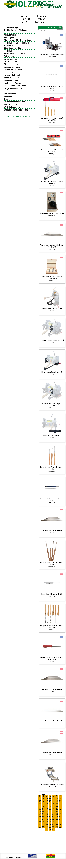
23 (43, 803)
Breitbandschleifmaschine (14, 53)
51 (43, 814)
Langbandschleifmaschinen (15, 85)
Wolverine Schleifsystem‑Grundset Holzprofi (52, 183)
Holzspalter (8, 45)
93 (50, 829)
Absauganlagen (10, 35)
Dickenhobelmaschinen (13, 64)
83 (57, 824)
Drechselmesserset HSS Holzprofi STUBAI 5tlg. (52, 119)
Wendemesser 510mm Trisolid (52, 531)
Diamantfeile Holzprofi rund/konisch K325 (51, 500)
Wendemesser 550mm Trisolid (52, 721)
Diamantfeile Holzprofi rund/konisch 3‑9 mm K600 (51, 658)
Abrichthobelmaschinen (13, 48)
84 (60, 824)
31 (47, 806)
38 (47, 809)
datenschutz (19, 857)
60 (50, 816)
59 (47, 816)
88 (50, 827)
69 (57, 819)
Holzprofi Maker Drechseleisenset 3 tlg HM (51, 468)
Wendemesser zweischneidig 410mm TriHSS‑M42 (52, 246)
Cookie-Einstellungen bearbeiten (17, 116)
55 (57, 814)
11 (50, 798)
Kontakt (25, 19)
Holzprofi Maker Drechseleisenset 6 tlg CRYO (51, 627)
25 (50, 803)
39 (50, 809)
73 (47, 821)
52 (47, 814)
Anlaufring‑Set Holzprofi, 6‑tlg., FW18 (52, 213)
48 (57, 811)
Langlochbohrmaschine (13, 88)
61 (53, 816)
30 (43, 806)
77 (60, 821)
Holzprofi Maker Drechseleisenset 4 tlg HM (51, 563)
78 (40, 824)
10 (47, 798)
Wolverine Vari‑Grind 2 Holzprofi (52, 309)
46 (50, 811)
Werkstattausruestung (13, 107)
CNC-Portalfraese (11, 61)
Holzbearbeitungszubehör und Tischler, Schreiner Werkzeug (16, 28)
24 (47, 803)
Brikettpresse (9, 56)
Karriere (39, 21)
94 (53, 829)
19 (53, 801)
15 (40, 801)
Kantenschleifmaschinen (13, 75)
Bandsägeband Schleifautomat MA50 (52, 55)
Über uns (41, 16)
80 (47, 824)
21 (60, 801)
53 (50, 814)
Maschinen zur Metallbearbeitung (17, 40)
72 (43, 821)
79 (43, 824)
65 (43, 819)
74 (50, 821)
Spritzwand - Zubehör (12, 83)
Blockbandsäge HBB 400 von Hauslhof (52, 784)
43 (40, 811)
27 (57, 803)
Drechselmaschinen (12, 67)
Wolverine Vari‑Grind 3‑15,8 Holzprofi (52, 340)
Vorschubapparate (11, 104)
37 (43, 809)
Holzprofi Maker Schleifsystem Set (52, 372)
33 (53, 806)
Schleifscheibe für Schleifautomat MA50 (52, 87)
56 (60, 814)
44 (43, 811)
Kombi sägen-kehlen (12, 77)
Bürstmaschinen (10, 59)
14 (60, 798)
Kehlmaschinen (10, 93)
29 (40, 806)
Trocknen (7, 99)
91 (60, 827)
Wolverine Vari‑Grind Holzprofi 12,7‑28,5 (51, 405)
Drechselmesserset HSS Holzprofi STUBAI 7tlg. (52, 151)
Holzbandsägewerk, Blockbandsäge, (18, 43)
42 (60, 809)
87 (47, 827)
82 (53, 824)
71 (40, 821)
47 (53, 811)
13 (57, 798)
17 (47, 801)
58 (43, 816)
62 (57, 816)
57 (40, 816)
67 (50, 819)
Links (24, 21)
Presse (41, 19)
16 (43, 801)
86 (43, 827)
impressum (9, 857)
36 (40, 809)
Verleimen (8, 96)
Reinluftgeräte (9, 37)
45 (47, 811)
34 (57, 806)
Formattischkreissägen (13, 69)
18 (50, 801)
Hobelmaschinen (10, 72)
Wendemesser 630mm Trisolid (52, 753)
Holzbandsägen (10, 51)
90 (57, 827)
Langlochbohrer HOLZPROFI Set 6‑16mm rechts (51, 278)
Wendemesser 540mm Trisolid (52, 689)
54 (53, 814)
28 (60, 803)
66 (47, 819)
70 (60, 819)
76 (57, 821)
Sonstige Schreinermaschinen (16, 110)
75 (53, 821)
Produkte (25, 16)
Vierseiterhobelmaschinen (14, 102)
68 (53, 819)
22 (40, 803)
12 (53, 798)
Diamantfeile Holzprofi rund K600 (51, 594)
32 (50, 806)
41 (57, 809)
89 (53, 827)
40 (53, 809)
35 (60, 806)
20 (57, 801)
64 (40, 819)
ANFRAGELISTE (52, 28)
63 (60, 816)
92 (47, 829)
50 (40, 814)
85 (40, 827)
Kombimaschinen (11, 80)
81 (50, 824)
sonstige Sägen (10, 91)
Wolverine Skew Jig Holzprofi (51, 435)
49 (60, 811)
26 (53, 803)
